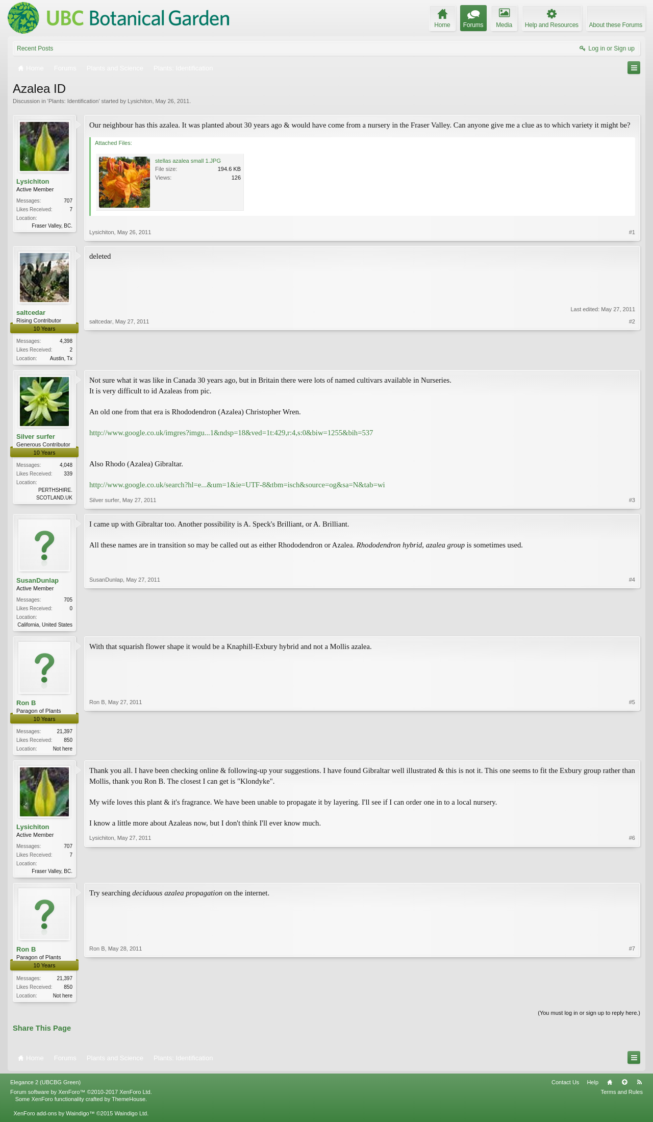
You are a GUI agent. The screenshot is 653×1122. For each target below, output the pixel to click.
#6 (632, 873)
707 (68, 201)
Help (592, 1087)
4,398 (66, 341)
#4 (632, 624)
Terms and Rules (621, 1097)
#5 (632, 749)
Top (624, 1087)
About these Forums (615, 25)
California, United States (44, 626)
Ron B (26, 705)
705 (68, 601)
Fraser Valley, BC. (52, 226)
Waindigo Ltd (130, 1118)
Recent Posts (35, 48)
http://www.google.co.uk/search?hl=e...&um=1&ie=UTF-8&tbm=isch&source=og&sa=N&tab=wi (237, 486)
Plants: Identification (73, 101)
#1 (632, 232)
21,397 (64, 733)
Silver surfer (35, 437)
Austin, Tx (61, 358)
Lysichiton (140, 101)
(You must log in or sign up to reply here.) (589, 1017)
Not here (62, 751)
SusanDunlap (37, 581)
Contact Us (565, 1087)
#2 (632, 357)
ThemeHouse (128, 1104)
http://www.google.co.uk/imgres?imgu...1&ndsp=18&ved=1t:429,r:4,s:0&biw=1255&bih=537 (231, 434)
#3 (632, 501)
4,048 (66, 466)
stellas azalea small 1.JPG (188, 161)
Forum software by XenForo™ (81, 1097)
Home (609, 1087)
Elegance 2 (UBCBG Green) (45, 1087)
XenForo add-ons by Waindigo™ (53, 1118)
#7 (632, 998)
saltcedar (30, 312)
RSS (639, 1087)
